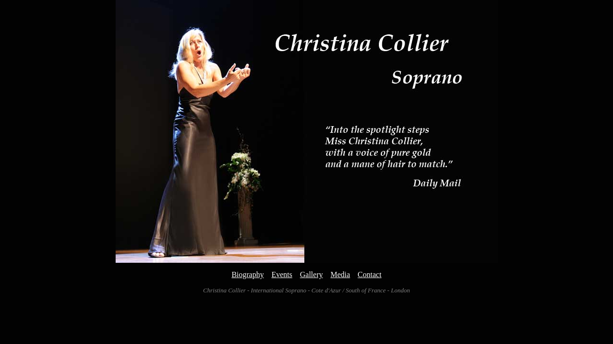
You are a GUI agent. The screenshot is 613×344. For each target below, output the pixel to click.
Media (340, 274)
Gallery (311, 274)
